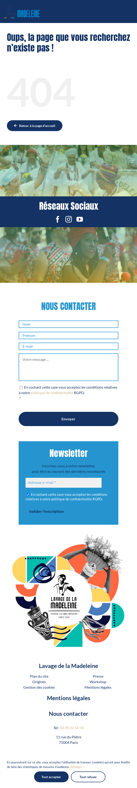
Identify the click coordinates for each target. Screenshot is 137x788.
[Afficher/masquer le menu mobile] (130, 11)
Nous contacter (68, 713)
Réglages (77, 767)
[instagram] (68, 219)
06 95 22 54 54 (72, 727)
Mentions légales (68, 697)
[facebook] (57, 219)
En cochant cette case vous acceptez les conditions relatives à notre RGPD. (68, 393)
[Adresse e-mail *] (64, 483)
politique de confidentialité (52, 392)
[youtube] (79, 219)
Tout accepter (51, 777)
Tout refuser (88, 777)
